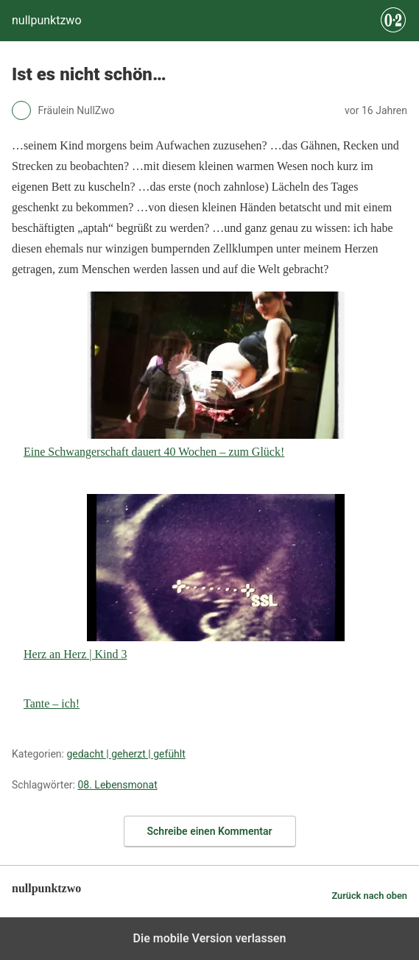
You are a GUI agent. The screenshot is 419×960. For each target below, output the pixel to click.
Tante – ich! (52, 703)
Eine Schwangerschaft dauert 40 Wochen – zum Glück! (184, 375)
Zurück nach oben (369, 895)
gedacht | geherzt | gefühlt (125, 754)
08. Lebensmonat (117, 785)
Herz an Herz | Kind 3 (184, 577)
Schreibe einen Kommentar (209, 831)
